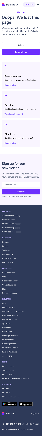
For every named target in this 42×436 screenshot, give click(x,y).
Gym (4, 303)
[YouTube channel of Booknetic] (7, 424)
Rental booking (11, 232)
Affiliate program (9, 258)
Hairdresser (7, 331)
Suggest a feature (9, 293)
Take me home (21, 52)
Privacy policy (8, 366)
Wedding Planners (9, 344)
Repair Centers (8, 307)
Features (5, 242)
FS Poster (6, 393)
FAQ (4, 277)
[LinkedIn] (11, 424)
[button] (35, 413)
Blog (4, 289)
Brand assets (7, 262)
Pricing (5, 246)
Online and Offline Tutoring (13, 311)
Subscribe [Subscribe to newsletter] (21, 192)
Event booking (11, 224)
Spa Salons (6, 323)
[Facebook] (15, 424)
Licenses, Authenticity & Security (15, 378)
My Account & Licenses (11, 397)
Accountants (7, 356)
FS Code (5, 389)
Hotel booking (11, 228)
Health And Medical (10, 315)
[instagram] (19, 424)
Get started (29, 4)
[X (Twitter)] (3, 424)
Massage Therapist (10, 336)
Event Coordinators (10, 348)
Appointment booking (11, 215)
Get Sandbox (7, 254)
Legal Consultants (9, 319)
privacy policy (26, 196)
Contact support (9, 285)
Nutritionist (6, 327)
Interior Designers (9, 352)
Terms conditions (9, 370)
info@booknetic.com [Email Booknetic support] (30, 424)
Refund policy (8, 374)
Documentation (8, 273)
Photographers (8, 340)
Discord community (10, 281)
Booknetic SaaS (8, 220)
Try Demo (6, 250)
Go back (21, 45)
